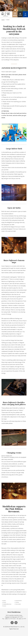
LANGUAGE (20, 14)
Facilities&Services (7, 604)
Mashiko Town (5, 14)
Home (2, 19)
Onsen (4, 602)
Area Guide (18, 604)
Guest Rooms (19, 600)
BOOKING (15, 14)
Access (4, 606)
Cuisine (17, 602)
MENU (25, 14)
